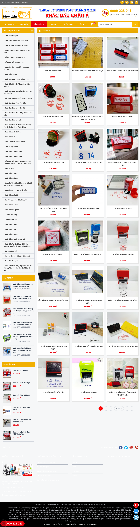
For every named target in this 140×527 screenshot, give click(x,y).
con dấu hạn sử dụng (28, 510)
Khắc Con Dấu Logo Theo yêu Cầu (122, 300)
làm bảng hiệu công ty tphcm (121, 508)
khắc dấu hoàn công (93, 510)
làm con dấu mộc (14, 514)
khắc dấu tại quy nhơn (95, 512)
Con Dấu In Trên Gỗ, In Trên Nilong (88, 346)
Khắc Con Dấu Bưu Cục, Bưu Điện (88, 254)
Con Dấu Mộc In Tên (20, 370)
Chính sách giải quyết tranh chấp (48, 480)
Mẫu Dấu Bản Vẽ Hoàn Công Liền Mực (53, 300)
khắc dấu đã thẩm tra (79, 512)
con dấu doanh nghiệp (60, 508)
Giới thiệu (24, 24)
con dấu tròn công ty (110, 516)
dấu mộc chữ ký (34, 512)
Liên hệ (82, 24)
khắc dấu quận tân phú (84, 519)
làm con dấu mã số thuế (115, 514)
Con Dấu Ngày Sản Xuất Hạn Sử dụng (122, 71)
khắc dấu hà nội (14, 510)
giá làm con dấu (125, 519)
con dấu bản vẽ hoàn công (29, 514)
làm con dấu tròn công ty (64, 516)
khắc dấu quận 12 (26, 519)
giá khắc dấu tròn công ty (44, 510)
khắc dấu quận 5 (87, 508)
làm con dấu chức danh (47, 514)
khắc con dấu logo (64, 521)
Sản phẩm (39, 24)
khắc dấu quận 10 (99, 519)
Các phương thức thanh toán (46, 462)
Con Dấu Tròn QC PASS (21, 395)
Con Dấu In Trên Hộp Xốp (53, 392)
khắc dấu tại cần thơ (124, 516)
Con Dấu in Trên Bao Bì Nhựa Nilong (122, 346)
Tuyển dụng (68, 24)
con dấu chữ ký (118, 510)
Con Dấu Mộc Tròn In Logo (53, 163)
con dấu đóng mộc (65, 512)
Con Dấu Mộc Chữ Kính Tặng (88, 209)
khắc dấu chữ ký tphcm (41, 519)
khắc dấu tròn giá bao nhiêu (76, 514)
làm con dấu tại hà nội (20, 512)
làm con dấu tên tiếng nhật (63, 510)
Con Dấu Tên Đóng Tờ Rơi (122, 117)
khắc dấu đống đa (22, 516)
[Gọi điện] (136, 505)
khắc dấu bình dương (68, 519)
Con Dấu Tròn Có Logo (21, 383)
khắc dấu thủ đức (75, 508)
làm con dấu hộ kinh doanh (96, 514)
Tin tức (53, 24)
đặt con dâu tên (14, 519)
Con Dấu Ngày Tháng (88, 392)
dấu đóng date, (55, 519)
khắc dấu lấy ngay (79, 510)
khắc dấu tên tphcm (112, 519)
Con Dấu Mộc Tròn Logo (53, 117)
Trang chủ (9, 24)
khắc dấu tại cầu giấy (80, 516)
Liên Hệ (74, 475)
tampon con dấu (76, 521)
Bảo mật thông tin (43, 467)
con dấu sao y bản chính (102, 508)
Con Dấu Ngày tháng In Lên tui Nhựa (87, 71)
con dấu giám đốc (46, 508)
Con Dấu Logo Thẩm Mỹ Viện (122, 254)
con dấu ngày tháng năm (30, 508)
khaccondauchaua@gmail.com (18, 2)
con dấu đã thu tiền (14, 508)
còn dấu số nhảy (49, 516)
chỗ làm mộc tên (109, 512)
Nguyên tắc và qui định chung (47, 471)
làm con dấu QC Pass (123, 512)
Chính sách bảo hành (44, 475)
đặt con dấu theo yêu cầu (49, 512)
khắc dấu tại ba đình (36, 516)
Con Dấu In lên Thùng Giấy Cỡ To (88, 163)
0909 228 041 (121, 11)
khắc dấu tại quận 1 (95, 516)
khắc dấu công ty (106, 510)
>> (132, 408)
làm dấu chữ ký (61, 514)
